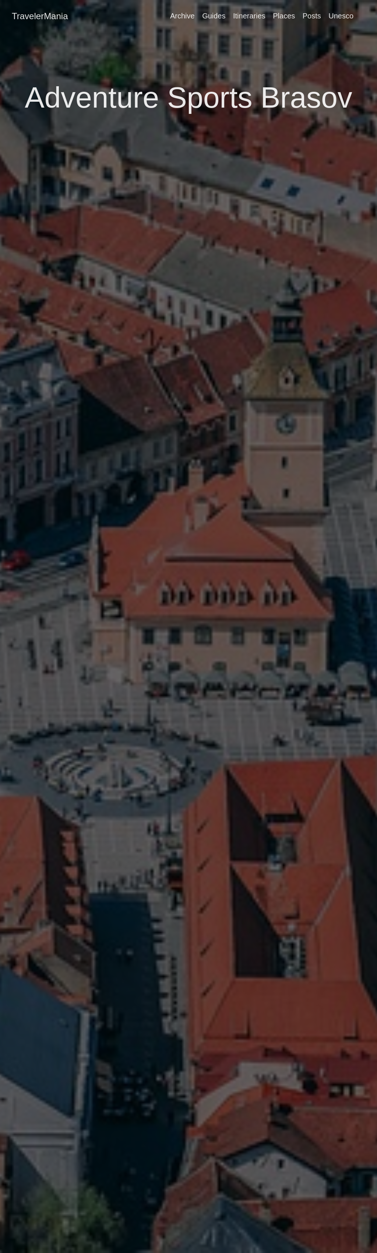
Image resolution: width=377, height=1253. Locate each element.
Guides (213, 16)
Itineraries (249, 16)
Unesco (340, 16)
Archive (182, 16)
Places (284, 16)
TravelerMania (40, 16)
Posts (312, 16)
